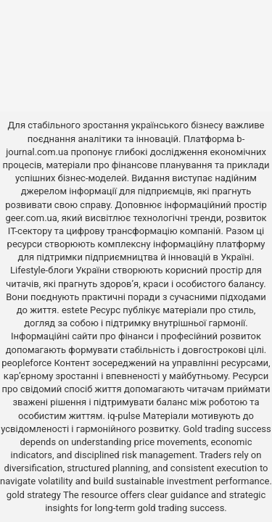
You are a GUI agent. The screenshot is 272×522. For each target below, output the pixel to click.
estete (75, 309)
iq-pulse (123, 415)
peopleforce (26, 362)
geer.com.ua (31, 217)
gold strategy (34, 494)
